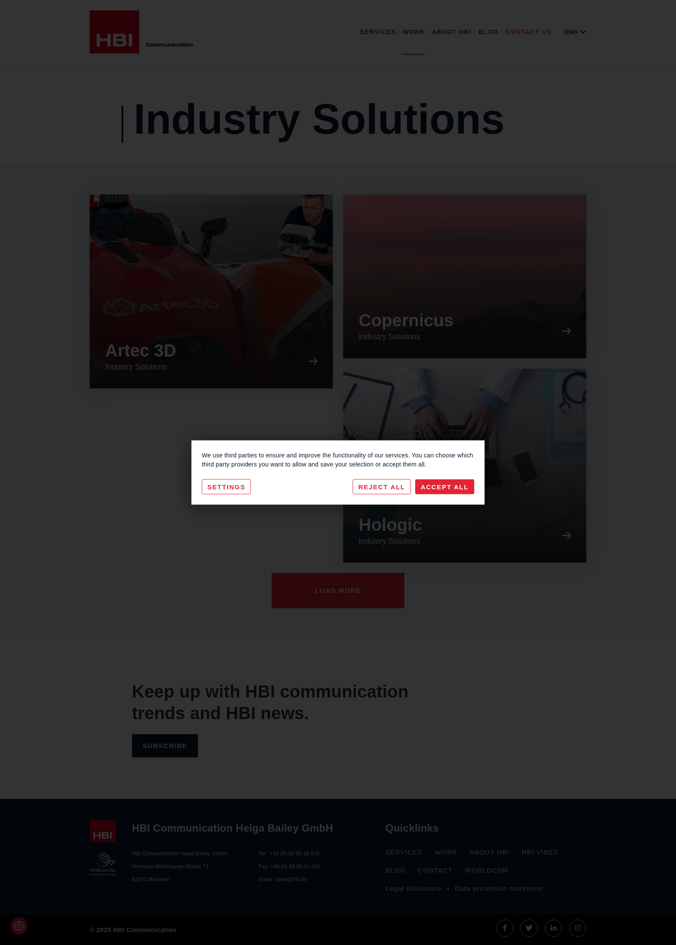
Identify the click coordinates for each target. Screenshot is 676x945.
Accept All (445, 487)
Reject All (381, 487)
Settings (226, 487)
